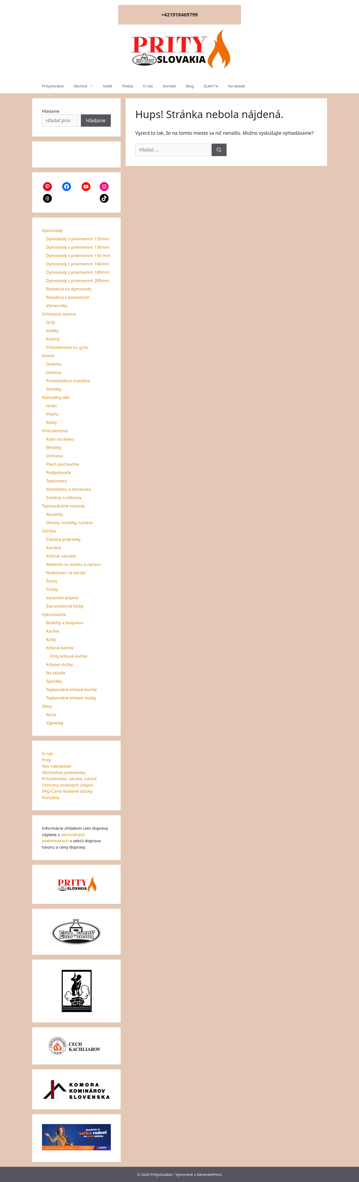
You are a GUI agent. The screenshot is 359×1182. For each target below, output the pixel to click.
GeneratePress (209, 1174)
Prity (46, 760)
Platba (127, 85)
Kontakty (50, 797)
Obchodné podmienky (64, 772)
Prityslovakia (53, 85)
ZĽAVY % (211, 85)
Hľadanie (50, 111)
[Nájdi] (219, 150)
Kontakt (169, 85)
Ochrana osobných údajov (67, 785)
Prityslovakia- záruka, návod (69, 778)
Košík (107, 85)
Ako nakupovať (56, 766)
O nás (148, 85)
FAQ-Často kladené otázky (67, 791)
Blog (190, 85)
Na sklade (236, 85)
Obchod (85, 86)
